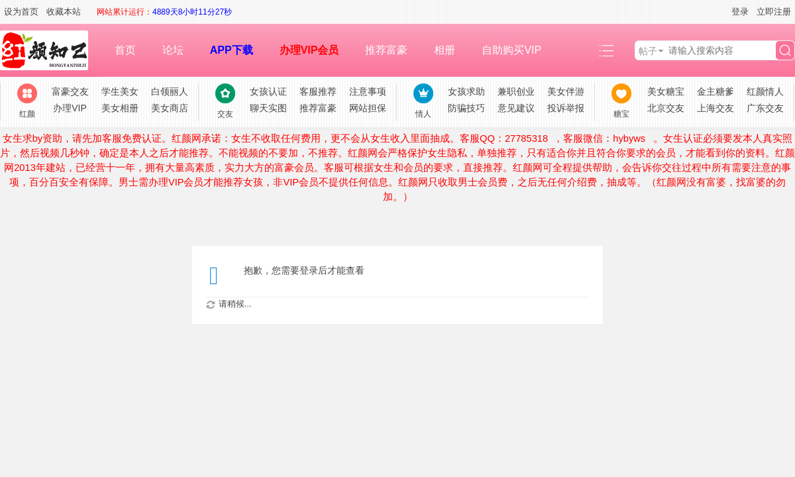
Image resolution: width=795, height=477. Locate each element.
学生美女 (119, 91)
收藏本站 (63, 12)
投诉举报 (565, 108)
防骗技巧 (466, 108)
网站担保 (367, 108)
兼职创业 (516, 91)
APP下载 (231, 50)
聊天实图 (268, 108)
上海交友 (715, 108)
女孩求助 (466, 91)
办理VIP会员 (309, 50)
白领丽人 (169, 91)
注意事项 (367, 91)
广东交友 (765, 108)
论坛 (173, 50)
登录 (740, 12)
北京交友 (665, 108)
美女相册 (119, 108)
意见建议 (516, 108)
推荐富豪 (386, 50)
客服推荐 (318, 91)
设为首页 (21, 12)
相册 (444, 50)
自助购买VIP (511, 50)
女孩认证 (268, 91)
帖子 (648, 51)
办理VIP (70, 108)
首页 (125, 50)
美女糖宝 (665, 91)
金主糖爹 (715, 91)
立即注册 (774, 12)
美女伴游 (565, 91)
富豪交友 (70, 91)
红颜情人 (765, 91)
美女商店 (169, 108)
